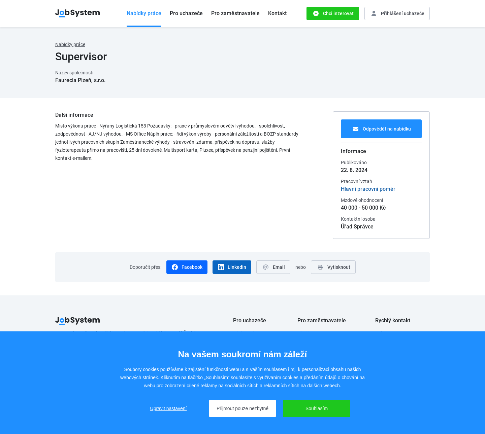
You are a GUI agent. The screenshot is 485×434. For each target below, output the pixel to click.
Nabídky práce (144, 13)
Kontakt (277, 13)
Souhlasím (316, 408)
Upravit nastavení (168, 408)
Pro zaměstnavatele (235, 13)
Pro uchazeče (186, 13)
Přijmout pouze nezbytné (242, 408)
